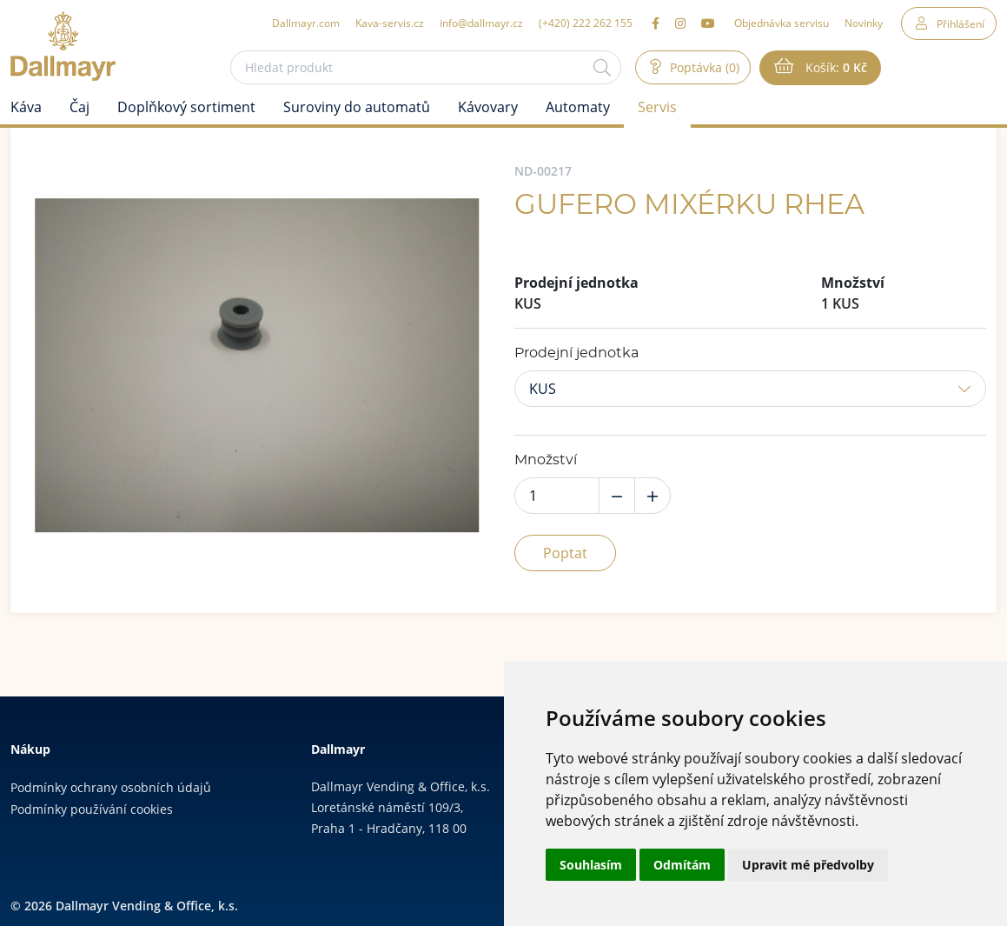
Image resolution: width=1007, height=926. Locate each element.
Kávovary (488, 107)
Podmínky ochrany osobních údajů (110, 787)
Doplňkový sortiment (186, 107)
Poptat (565, 553)
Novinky (864, 23)
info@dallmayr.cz (481, 23)
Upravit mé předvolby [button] (808, 864)
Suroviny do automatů (356, 107)
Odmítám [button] (682, 864)
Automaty (578, 107)
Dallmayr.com (306, 23)
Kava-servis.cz (389, 23)
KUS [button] (542, 388)
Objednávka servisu (781, 23)
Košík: (834, 67)
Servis (657, 107)
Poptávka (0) (702, 67)
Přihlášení (960, 23)
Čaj (79, 107)
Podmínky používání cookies (91, 809)
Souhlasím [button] (591, 864)
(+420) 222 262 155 (586, 23)
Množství (545, 460)
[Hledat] (602, 67)
